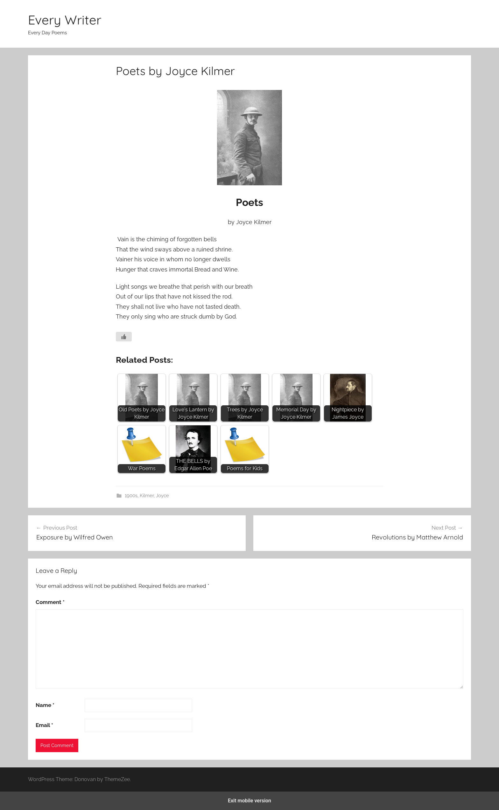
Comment (50, 602)
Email (44, 725)
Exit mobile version (249, 801)
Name (45, 705)
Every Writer (64, 20)
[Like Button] (124, 336)
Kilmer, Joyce (154, 495)
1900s (131, 495)
